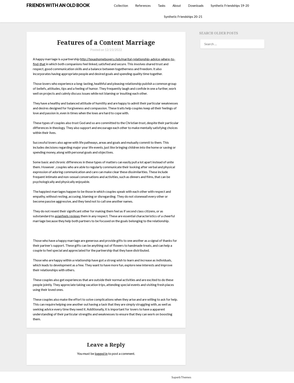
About (177, 5)
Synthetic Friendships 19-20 (230, 5)
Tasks (161, 5)
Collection (121, 5)
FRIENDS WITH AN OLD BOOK (58, 5)
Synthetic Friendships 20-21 (183, 16)
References (143, 5)
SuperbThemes (181, 377)
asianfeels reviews (67, 216)
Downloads (196, 5)
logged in (101, 353)
